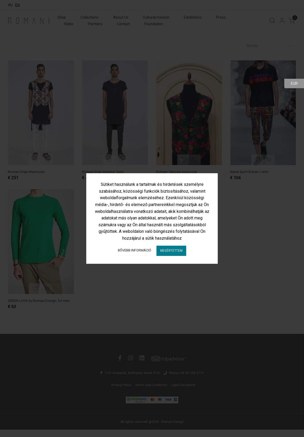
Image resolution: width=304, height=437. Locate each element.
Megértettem (171, 250)
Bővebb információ (134, 250)
